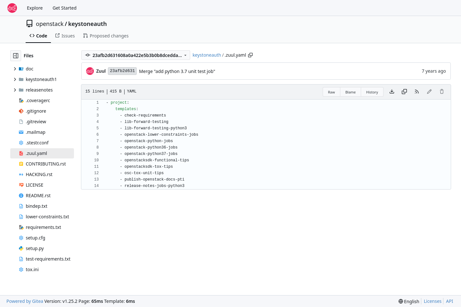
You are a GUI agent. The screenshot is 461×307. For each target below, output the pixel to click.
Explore (35, 8)
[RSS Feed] (417, 91)
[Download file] (392, 91)
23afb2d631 (122, 71)
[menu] (409, 301)
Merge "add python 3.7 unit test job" (177, 71)
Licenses (433, 301)
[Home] (12, 8)
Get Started (65, 8)
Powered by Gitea (24, 301)
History (372, 92)
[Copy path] (250, 55)
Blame (350, 92)
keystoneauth (87, 23)
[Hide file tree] (15, 55)
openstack (50, 23)
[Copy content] (404, 91)
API (449, 301)
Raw (331, 92)
